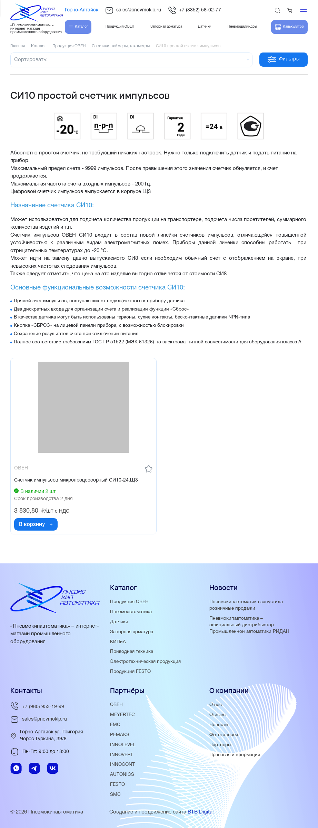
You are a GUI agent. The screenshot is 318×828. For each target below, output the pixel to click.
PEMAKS (119, 735)
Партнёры (220, 745)
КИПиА (118, 642)
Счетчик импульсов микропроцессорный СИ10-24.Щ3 (76, 480)
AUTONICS (122, 774)
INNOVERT (121, 755)
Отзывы (218, 715)
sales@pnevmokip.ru (133, 10)
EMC (115, 725)
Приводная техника (131, 651)
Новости (218, 725)
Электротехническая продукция (145, 661)
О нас (215, 705)
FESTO (117, 784)
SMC (115, 794)
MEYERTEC (122, 715)
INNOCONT (122, 764)
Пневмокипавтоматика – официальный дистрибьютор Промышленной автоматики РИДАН (249, 625)
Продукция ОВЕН (129, 602)
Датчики (119, 622)
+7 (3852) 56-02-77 (194, 10)
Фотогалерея (223, 735)
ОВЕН (116, 705)
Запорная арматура (131, 632)
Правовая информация (234, 755)
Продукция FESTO (130, 671)
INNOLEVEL (123, 745)
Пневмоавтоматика (131, 612)
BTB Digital (200, 812)
